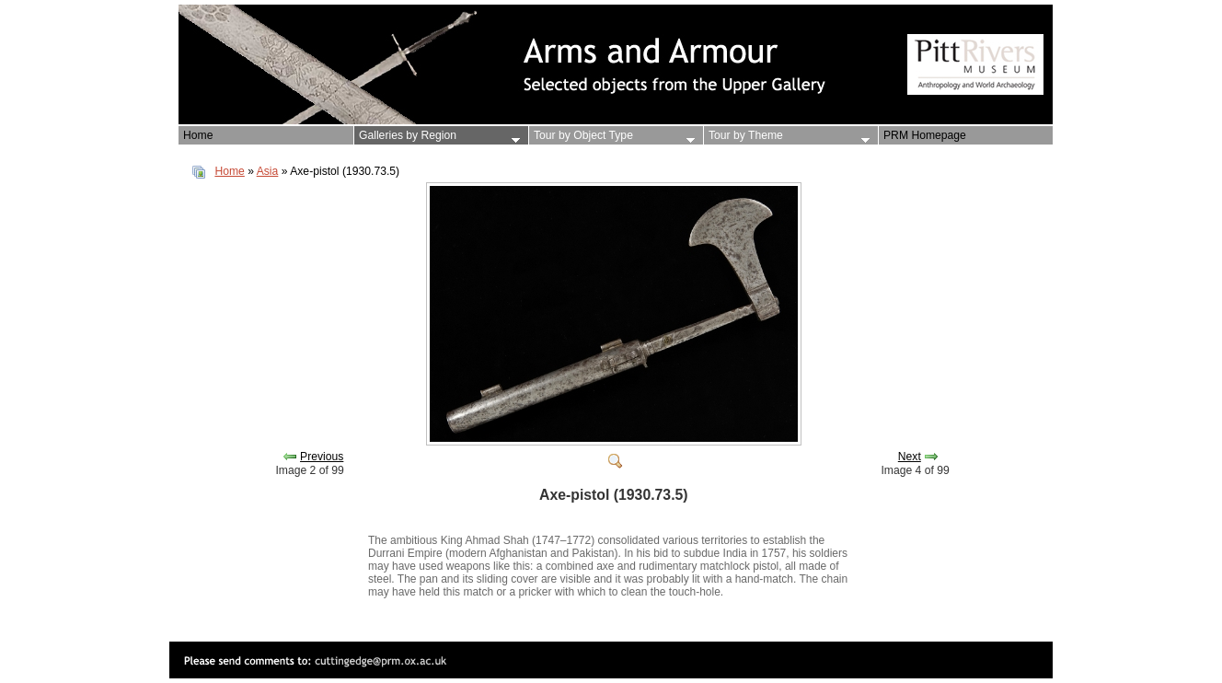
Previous (321, 456)
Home (229, 171)
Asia (268, 171)
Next (909, 456)
